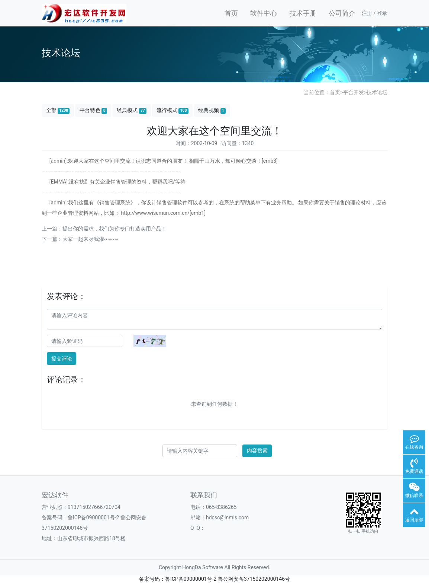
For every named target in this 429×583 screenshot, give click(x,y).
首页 (231, 13)
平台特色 (93, 110)
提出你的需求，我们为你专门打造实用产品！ (114, 229)
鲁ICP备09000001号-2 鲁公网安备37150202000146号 (227, 579)
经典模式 (131, 110)
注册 (367, 13)
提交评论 (61, 358)
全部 (58, 110)
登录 (382, 13)
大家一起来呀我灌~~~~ (90, 239)
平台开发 (353, 92)
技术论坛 (377, 92)
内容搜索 (257, 450)
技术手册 (303, 13)
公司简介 (342, 13)
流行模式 (172, 110)
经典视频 (212, 110)
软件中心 (263, 13)
